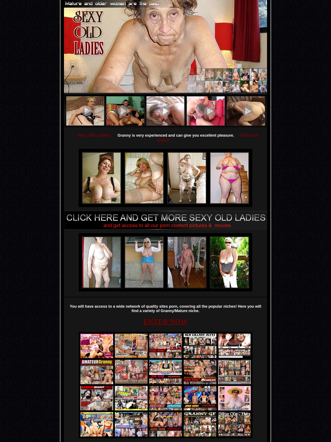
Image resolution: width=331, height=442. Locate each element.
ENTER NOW (165, 321)
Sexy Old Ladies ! (94, 135)
